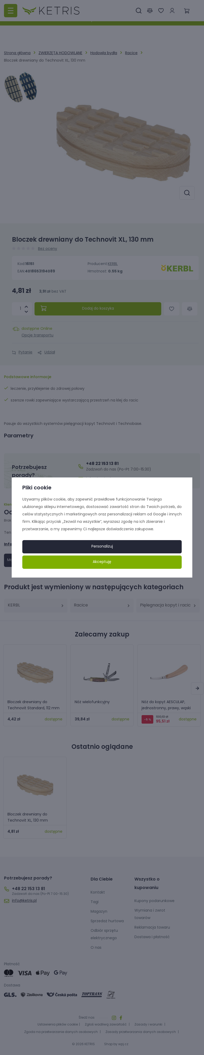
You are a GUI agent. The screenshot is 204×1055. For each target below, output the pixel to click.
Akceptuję (102, 562)
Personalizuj (102, 547)
